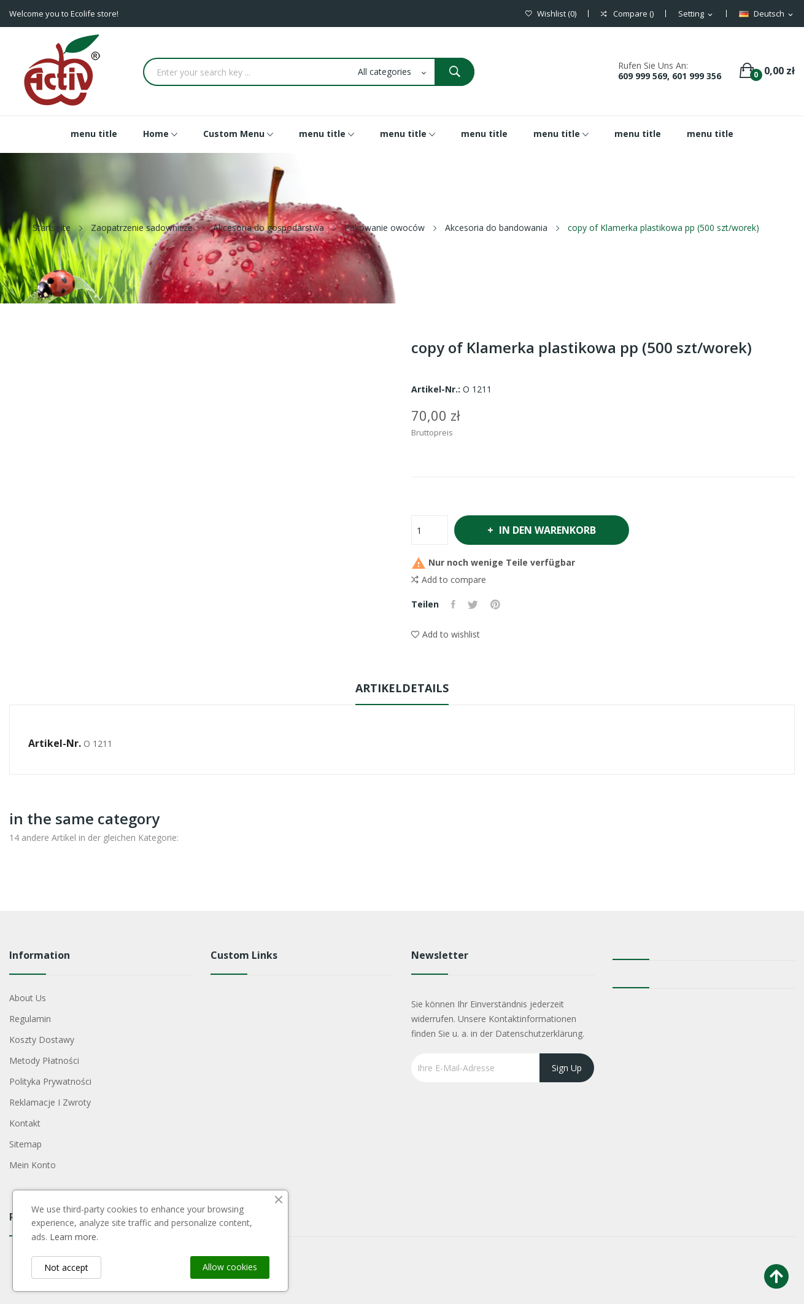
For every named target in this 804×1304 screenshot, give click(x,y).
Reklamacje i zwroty (50, 1102)
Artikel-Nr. (54, 743)
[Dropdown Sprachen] (767, 14)
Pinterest (495, 604)
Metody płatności (44, 1060)
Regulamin (30, 1019)
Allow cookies (230, 1267)
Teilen (453, 604)
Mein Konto (32, 1165)
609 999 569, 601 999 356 (669, 76)
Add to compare (448, 580)
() (550, 13)
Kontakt (25, 1123)
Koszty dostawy (41, 1039)
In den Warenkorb (547, 530)
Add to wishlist (445, 634)
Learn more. (74, 1237)
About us (27, 998)
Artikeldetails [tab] (402, 688)
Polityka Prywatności (50, 1081)
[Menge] (429, 530)
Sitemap (25, 1144)
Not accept (66, 1267)
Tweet (473, 604)
